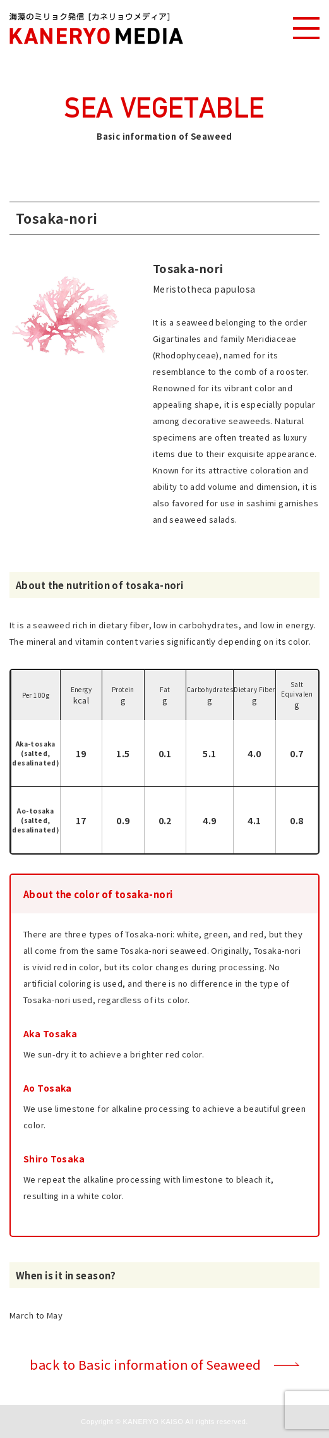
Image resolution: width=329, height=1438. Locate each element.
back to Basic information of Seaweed (145, 1364)
